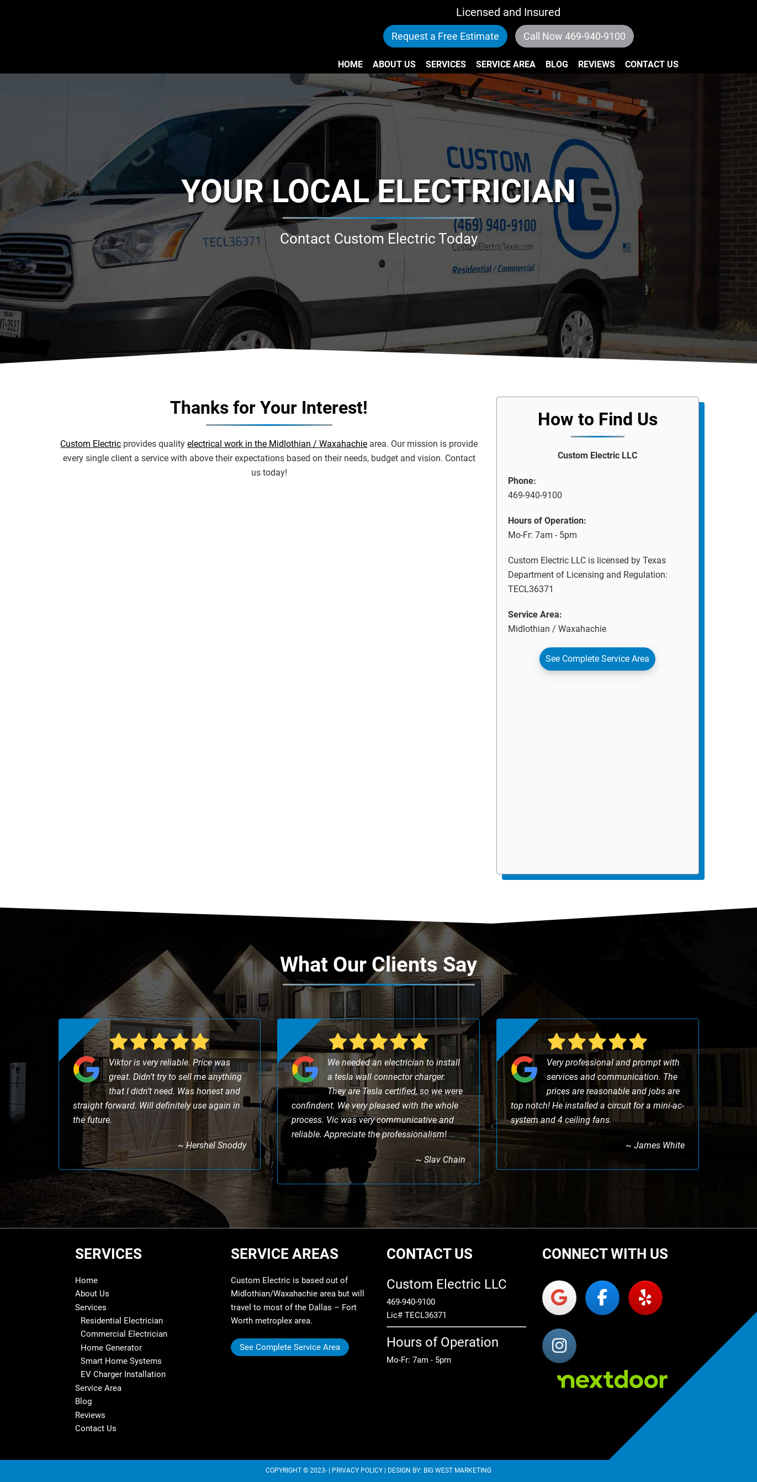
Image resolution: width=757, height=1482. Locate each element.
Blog (83, 1401)
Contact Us (96, 1428)
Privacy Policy (357, 1470)
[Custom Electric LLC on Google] (559, 1297)
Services (91, 1307)
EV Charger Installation (123, 1374)
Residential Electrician (122, 1321)
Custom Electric (90, 444)
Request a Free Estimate (445, 36)
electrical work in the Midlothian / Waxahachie (277, 444)
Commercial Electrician (124, 1334)
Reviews (90, 1415)
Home (86, 1280)
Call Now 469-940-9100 (574, 36)
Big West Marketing (457, 1470)
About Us (92, 1294)
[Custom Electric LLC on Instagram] (559, 1345)
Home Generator (111, 1348)
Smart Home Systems (121, 1361)
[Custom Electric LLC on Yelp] (645, 1297)
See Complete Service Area (597, 658)
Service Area (98, 1388)
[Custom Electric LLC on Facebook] (602, 1297)
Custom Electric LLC (147, 36)
